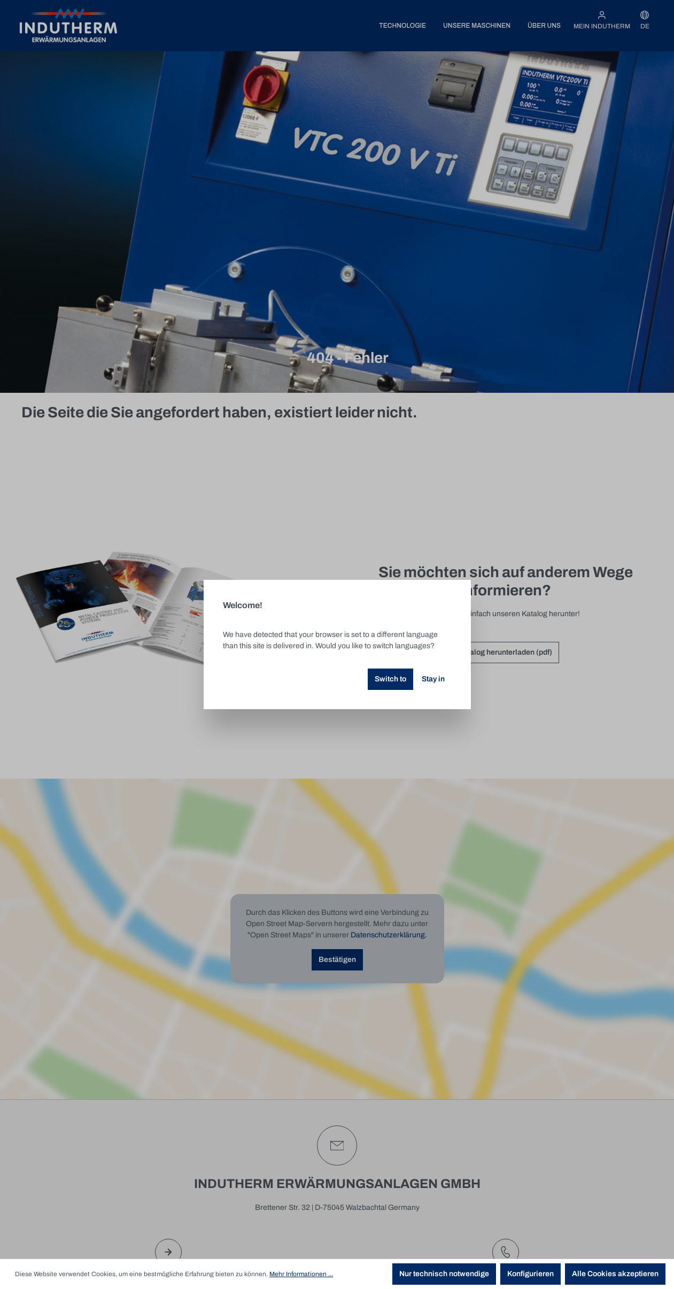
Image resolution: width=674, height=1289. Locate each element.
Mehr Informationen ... (301, 1274)
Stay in (433, 679)
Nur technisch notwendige (444, 1274)
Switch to (390, 679)
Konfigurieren (530, 1274)
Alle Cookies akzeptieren (615, 1274)
